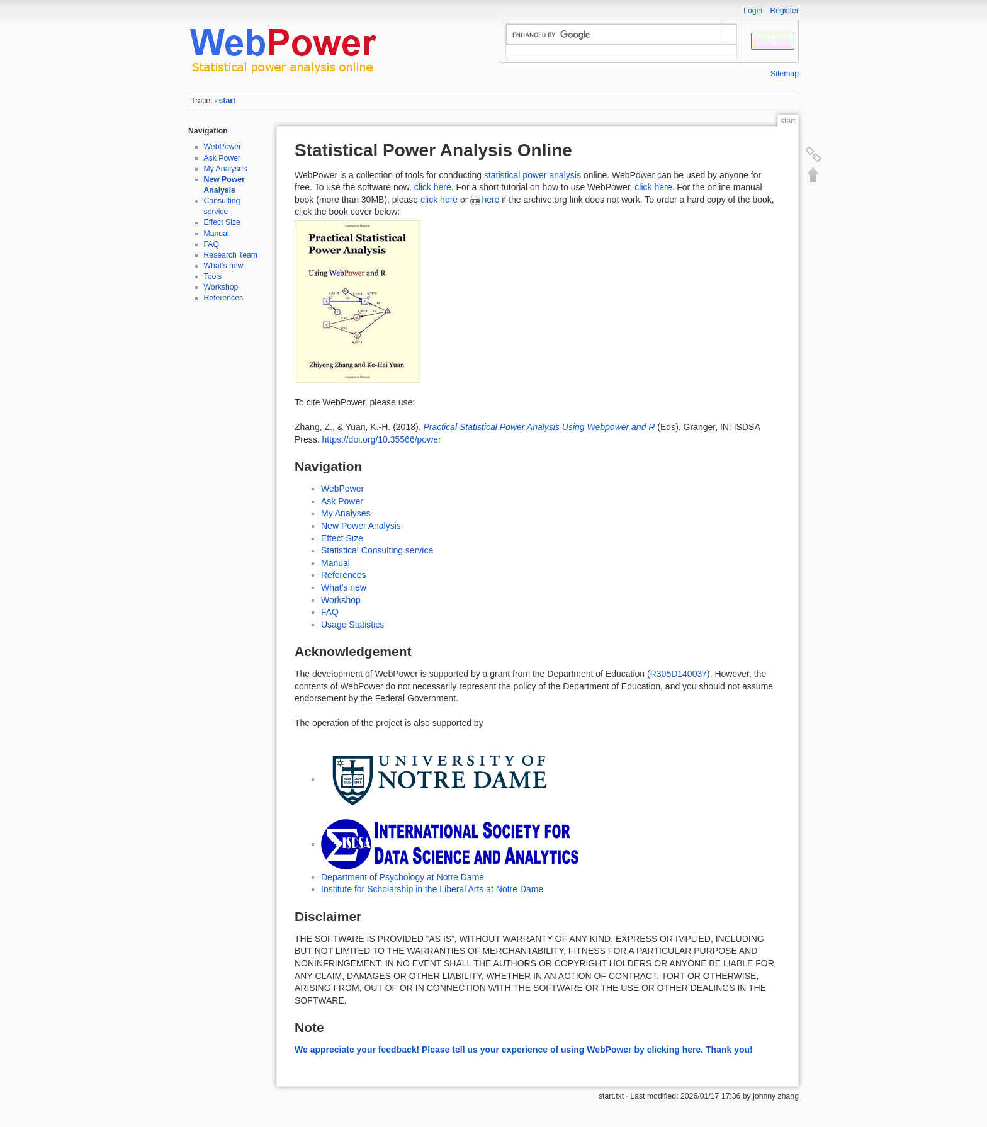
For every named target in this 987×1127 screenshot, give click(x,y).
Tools (213, 276)
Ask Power (222, 158)
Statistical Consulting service (377, 550)
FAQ (212, 244)
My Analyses (225, 168)
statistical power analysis (532, 175)
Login (752, 10)
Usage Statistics (352, 625)
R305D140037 (678, 674)
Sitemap (784, 73)
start (227, 100)
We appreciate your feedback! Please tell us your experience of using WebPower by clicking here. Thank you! (524, 1050)
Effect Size (222, 222)
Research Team (231, 255)
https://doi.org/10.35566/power (381, 439)
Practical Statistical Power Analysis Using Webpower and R (539, 427)
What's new (224, 265)
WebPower (223, 146)
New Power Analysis (361, 526)
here (490, 200)
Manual (216, 233)
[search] (614, 34)
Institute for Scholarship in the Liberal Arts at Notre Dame (432, 889)
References (224, 297)
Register (784, 10)
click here (432, 187)
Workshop (221, 287)
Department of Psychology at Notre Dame (402, 877)
